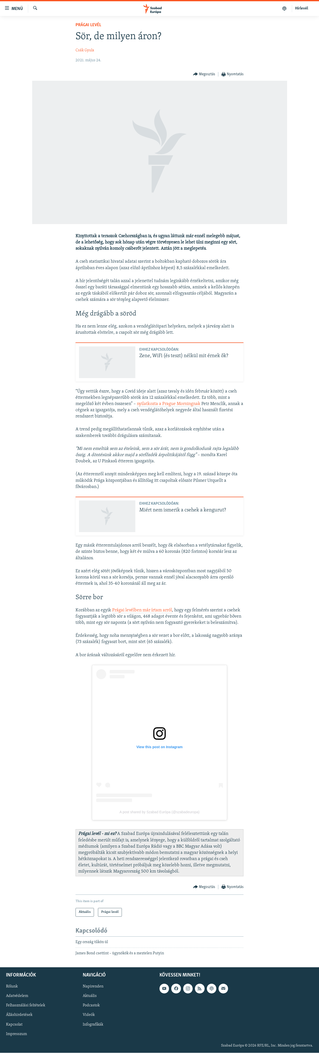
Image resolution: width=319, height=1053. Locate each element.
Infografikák (93, 1025)
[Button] (204, 74)
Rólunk (12, 987)
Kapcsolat (14, 1025)
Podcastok (91, 1006)
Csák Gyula (85, 50)
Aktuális (90, 996)
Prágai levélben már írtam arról (142, 610)
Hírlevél (301, 8)
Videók (89, 1015)
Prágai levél (88, 25)
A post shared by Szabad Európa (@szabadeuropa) (160, 812)
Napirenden (93, 987)
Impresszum (16, 1034)
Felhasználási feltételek (25, 1006)
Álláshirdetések (19, 1015)
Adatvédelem (17, 996)
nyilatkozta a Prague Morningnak (168, 404)
